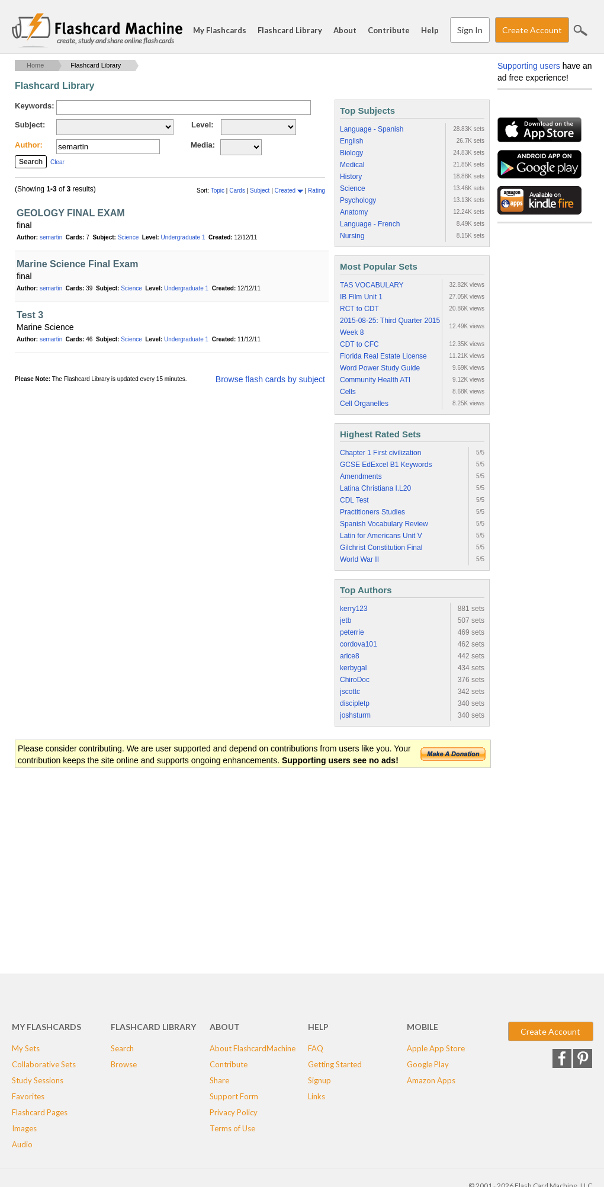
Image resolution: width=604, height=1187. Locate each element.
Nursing (352, 236)
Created (289, 190)
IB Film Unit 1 (361, 297)
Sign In (470, 30)
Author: (29, 144)
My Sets (26, 1048)
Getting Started (335, 1064)
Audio (22, 1144)
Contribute (389, 30)
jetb (345, 620)
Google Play (428, 1064)
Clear (57, 162)
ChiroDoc (355, 680)
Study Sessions (37, 1080)
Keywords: (34, 105)
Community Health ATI (375, 380)
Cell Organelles (364, 403)
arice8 (349, 656)
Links (316, 1096)
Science (128, 237)
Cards (237, 190)
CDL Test (354, 500)
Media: (203, 144)
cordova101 (358, 644)
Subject (260, 190)
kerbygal (353, 668)
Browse (124, 1064)
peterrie (352, 632)
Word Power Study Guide (380, 368)
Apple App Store (436, 1048)
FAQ (315, 1048)
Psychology (358, 200)
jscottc (350, 691)
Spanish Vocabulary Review (384, 524)
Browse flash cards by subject (270, 379)
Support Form (234, 1096)
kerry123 (354, 608)
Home (35, 65)
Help (430, 30)
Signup (319, 1080)
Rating (316, 190)
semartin (51, 237)
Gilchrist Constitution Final (381, 547)
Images (24, 1128)
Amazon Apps (431, 1080)
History (351, 176)
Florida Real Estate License (383, 356)
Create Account (532, 30)
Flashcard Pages (40, 1112)
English (351, 141)
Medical (352, 165)
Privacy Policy (234, 1112)
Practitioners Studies (372, 512)
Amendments (361, 476)
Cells (348, 392)
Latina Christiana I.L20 (375, 488)
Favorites (28, 1096)
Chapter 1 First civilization (380, 453)
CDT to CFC (359, 344)
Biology (351, 153)
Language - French (370, 224)
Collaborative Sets (44, 1064)
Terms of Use (232, 1128)
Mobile (422, 1027)
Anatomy (354, 212)
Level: (202, 124)
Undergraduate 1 (182, 237)
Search (580, 30)
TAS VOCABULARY (372, 285)
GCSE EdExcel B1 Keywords (386, 464)
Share (219, 1080)
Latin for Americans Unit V (381, 536)
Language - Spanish (371, 129)
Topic (218, 190)
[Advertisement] (230, 864)
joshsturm (355, 715)
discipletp (355, 703)
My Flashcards (219, 30)
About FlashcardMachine (252, 1048)
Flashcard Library (290, 30)
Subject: (30, 124)
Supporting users (528, 66)
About (344, 30)
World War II (359, 559)
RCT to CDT (359, 309)
